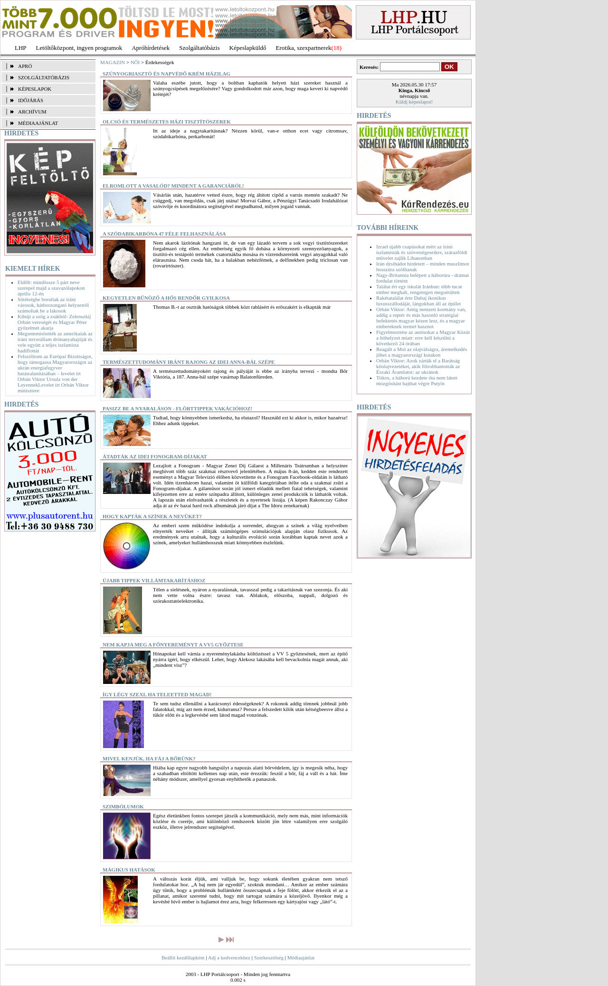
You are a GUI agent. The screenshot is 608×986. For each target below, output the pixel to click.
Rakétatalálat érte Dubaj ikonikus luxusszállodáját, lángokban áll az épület (418, 300)
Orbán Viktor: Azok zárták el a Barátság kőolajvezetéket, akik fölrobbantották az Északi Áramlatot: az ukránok (418, 366)
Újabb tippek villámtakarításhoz (154, 580)
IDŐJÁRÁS (30, 100)
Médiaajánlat (300, 957)
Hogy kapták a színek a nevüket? (152, 516)
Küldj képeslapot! (414, 101)
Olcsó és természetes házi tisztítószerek (167, 121)
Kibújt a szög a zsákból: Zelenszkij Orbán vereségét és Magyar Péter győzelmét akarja (54, 322)
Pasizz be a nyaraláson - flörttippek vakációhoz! (177, 408)
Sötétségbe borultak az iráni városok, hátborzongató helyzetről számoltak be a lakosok (53, 304)
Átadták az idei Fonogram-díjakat (155, 456)
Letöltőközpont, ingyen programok (79, 47)
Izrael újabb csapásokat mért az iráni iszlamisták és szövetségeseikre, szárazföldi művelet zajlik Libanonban (421, 252)
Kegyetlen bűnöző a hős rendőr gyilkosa (166, 298)
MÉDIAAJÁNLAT (38, 123)
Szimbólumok (123, 806)
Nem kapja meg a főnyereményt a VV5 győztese (173, 644)
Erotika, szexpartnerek (304, 47)
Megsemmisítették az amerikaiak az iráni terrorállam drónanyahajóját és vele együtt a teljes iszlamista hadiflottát (55, 342)
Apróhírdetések (151, 47)
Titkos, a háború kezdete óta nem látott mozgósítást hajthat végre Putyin (416, 380)
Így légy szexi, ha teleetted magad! (157, 694)
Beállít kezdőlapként (183, 957)
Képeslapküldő (247, 47)
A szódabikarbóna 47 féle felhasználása (164, 234)
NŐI (135, 62)
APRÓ (25, 66)
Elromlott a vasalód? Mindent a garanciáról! (173, 186)
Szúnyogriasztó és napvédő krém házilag (166, 73)
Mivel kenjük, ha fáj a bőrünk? (149, 758)
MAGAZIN (112, 62)
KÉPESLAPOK (34, 89)
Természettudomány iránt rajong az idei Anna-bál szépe (189, 362)
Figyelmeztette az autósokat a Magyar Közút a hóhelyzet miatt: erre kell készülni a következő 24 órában (423, 337)
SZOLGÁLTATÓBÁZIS (43, 77)
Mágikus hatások (129, 869)
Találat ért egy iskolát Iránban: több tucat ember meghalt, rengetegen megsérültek (419, 289)
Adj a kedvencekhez (229, 957)
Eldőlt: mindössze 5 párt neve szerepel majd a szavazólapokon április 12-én (51, 287)
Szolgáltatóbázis (199, 47)
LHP (21, 47)
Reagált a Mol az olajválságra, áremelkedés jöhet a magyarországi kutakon (421, 352)
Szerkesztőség (269, 957)
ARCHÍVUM (32, 111)
